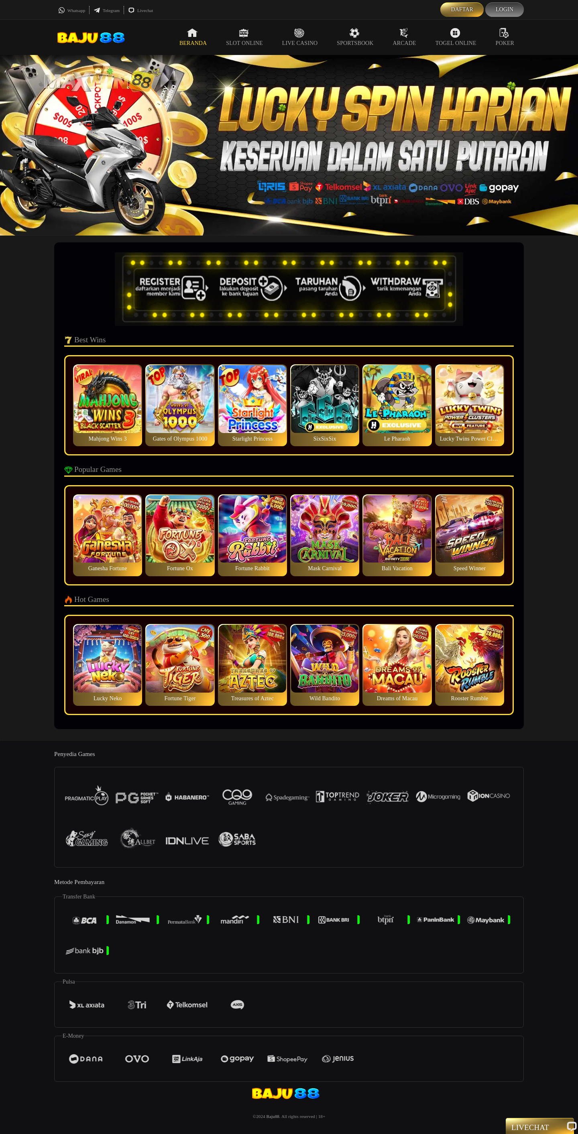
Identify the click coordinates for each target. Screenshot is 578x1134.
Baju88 (272, 1116)
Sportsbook (355, 37)
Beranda (193, 37)
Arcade (404, 37)
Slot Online (244, 37)
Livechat (140, 10)
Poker (505, 37)
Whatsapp (71, 10)
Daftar (462, 9)
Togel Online (456, 37)
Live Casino (300, 37)
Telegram (107, 10)
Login (504, 9)
